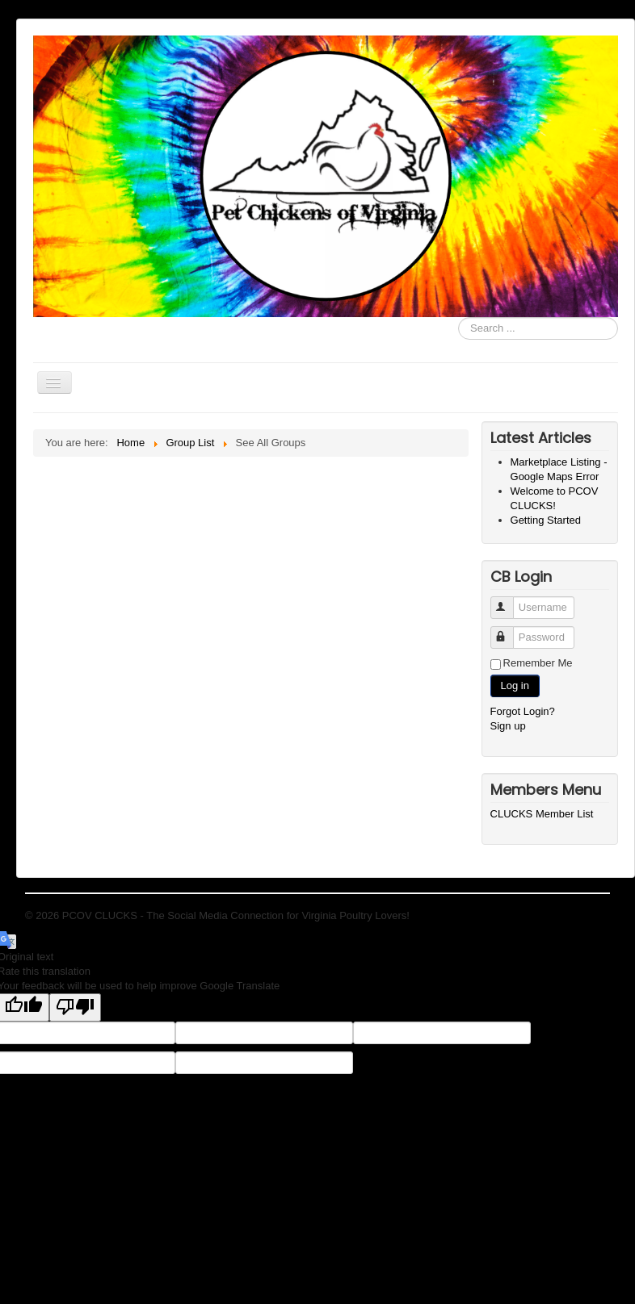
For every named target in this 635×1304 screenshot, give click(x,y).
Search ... (458, 317)
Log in (515, 685)
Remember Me (538, 663)
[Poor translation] (75, 1007)
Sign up (508, 726)
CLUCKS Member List (542, 814)
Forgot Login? (522, 711)
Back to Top (582, 915)
